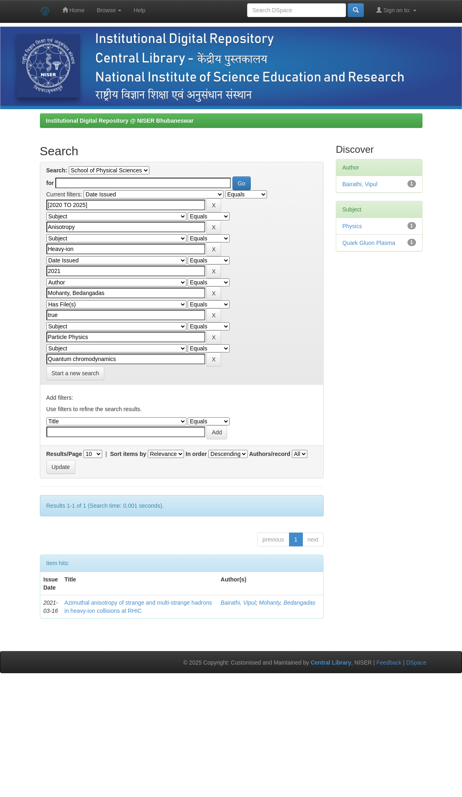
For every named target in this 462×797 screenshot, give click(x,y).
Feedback (389, 662)
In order (196, 454)
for (50, 183)
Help (139, 10)
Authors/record (269, 454)
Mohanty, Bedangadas (287, 602)
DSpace (416, 662)
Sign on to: (396, 10)
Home (73, 10)
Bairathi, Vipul (238, 602)
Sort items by (128, 454)
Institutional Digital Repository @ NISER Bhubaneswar (120, 120)
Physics (352, 226)
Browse (109, 10)
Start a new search (75, 373)
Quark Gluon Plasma (368, 243)
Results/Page (64, 454)
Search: (56, 170)
